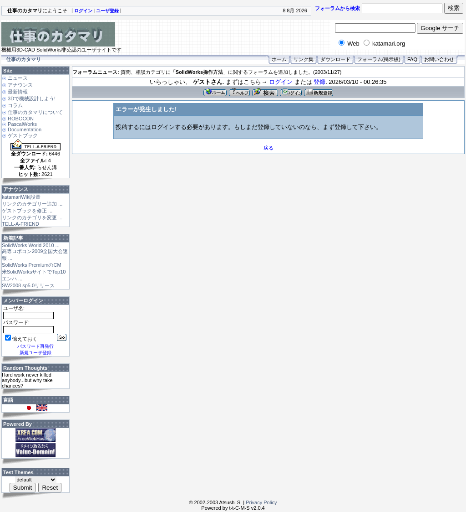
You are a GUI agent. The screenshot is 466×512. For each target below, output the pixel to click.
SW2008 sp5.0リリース (28, 285)
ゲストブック (23, 135)
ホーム (279, 59)
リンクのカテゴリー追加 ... (32, 204)
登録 (319, 81)
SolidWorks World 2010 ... (31, 245)
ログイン (281, 81)
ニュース (18, 78)
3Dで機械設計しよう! (32, 98)
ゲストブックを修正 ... (27, 210)
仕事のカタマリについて (35, 112)
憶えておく (21, 338)
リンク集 (304, 59)
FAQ (412, 59)
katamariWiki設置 (21, 197)
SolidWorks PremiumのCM (31, 265)
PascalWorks (22, 124)
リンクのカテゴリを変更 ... (32, 217)
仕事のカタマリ (23, 59)
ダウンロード (335, 59)
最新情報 (18, 91)
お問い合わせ (439, 59)
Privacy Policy (261, 502)
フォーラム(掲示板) (378, 59)
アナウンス (20, 85)
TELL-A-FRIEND (20, 224)
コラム (15, 105)
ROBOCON (21, 118)
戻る (268, 147)
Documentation (24, 129)
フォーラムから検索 (337, 8)
